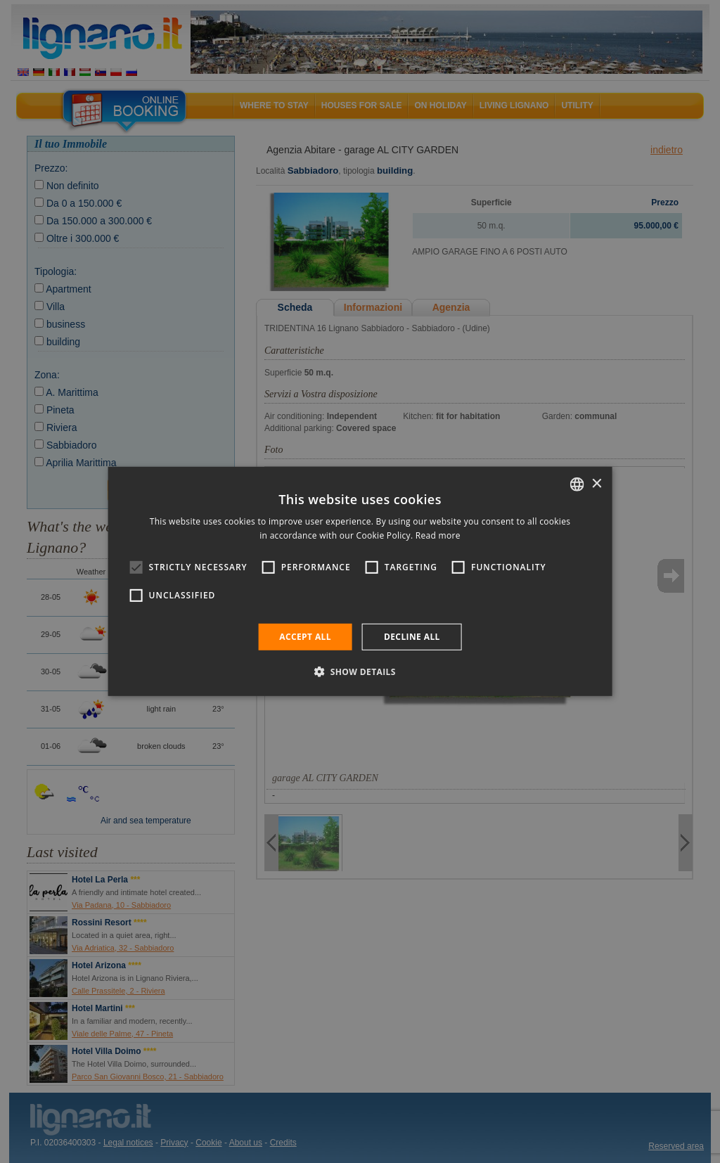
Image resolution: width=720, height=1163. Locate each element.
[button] (360, 671)
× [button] (596, 483)
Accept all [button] (305, 637)
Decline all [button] (412, 637)
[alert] (360, 581)
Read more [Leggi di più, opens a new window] (438, 535)
